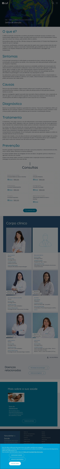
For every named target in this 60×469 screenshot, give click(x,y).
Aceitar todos (15, 463)
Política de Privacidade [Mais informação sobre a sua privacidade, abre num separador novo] (28, 452)
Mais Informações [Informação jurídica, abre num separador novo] (38, 452)
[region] (30, 456)
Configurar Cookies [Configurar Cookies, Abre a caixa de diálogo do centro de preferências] (16, 455)
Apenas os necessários (17, 459)
